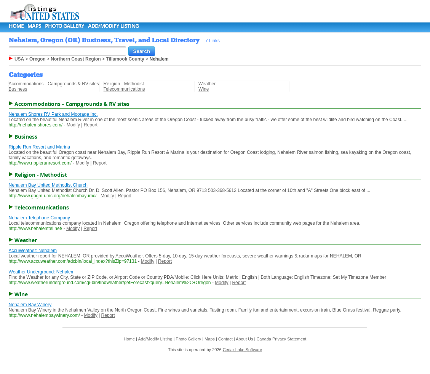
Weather (207, 83)
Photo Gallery (64, 25)
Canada (263, 339)
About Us (244, 339)
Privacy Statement (289, 339)
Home (16, 25)
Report (91, 125)
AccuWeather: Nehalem (33, 250)
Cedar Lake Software (242, 349)
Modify (73, 125)
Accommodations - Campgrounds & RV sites (54, 83)
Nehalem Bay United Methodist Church (48, 185)
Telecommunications (124, 89)
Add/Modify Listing (113, 25)
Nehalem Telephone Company (39, 218)
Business (18, 89)
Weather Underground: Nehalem (42, 272)
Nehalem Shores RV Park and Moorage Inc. (53, 114)
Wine (203, 89)
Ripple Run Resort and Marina (39, 147)
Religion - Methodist (124, 83)
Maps (34, 25)
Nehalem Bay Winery (30, 304)
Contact (225, 339)
